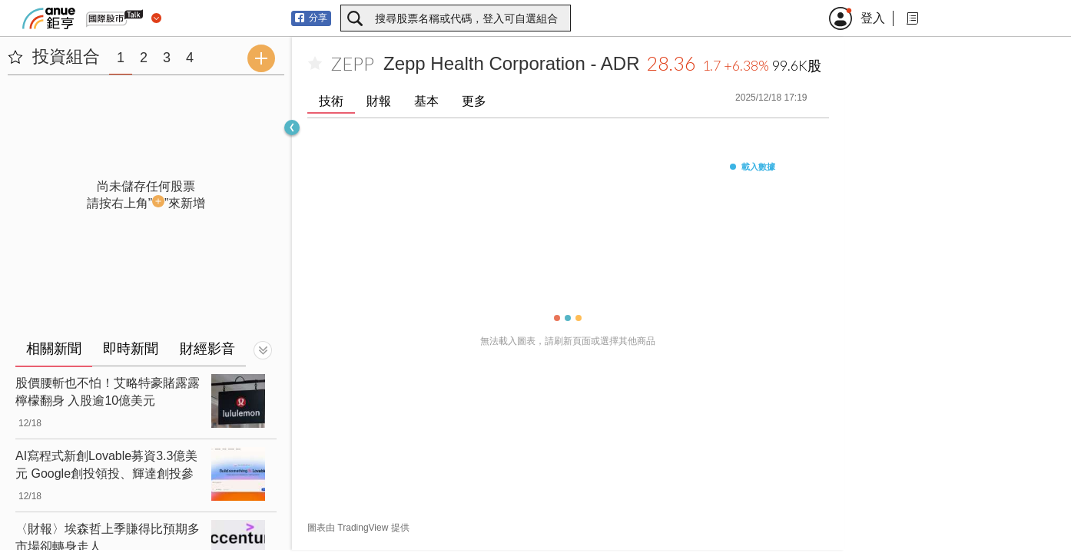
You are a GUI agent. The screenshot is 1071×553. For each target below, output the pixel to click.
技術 (331, 101)
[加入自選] (315, 63)
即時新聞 (130, 348)
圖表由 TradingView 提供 (358, 527)
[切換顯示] (263, 350)
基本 (426, 101)
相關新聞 (53, 348)
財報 (378, 101)
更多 (474, 101)
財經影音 (207, 348)
